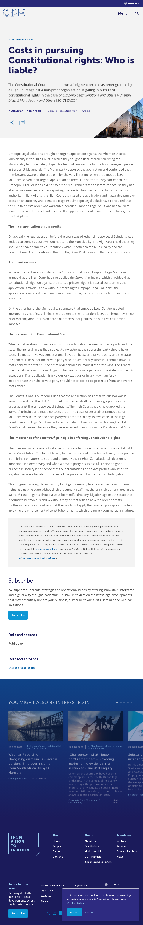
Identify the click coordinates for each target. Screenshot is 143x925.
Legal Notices (81, 885)
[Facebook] (42, 913)
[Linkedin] (61, 913)
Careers (57, 851)
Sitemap (45, 901)
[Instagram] (55, 913)
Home (56, 841)
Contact (58, 856)
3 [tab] (124, 709)
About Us (90, 841)
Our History (92, 846)
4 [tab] (128, 709)
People (57, 846)
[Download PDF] (21, 123)
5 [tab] (131, 709)
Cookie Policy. (75, 903)
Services (122, 846)
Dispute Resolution (21, 668)
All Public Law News (22, 41)
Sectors (121, 841)
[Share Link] (12, 123)
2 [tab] (121, 709)
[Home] (14, 13)
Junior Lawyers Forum (98, 862)
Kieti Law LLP (93, 851)
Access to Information (52, 885)
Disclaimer (46, 896)
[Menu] (118, 13)
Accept (75, 912)
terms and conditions (46, 549)
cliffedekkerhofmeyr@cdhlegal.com (37, 558)
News (120, 856)
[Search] (137, 13)
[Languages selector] (131, 3)
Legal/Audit (47, 890)
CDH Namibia (93, 856)
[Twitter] (48, 913)
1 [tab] (117, 709)
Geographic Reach (128, 851)
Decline (89, 912)
